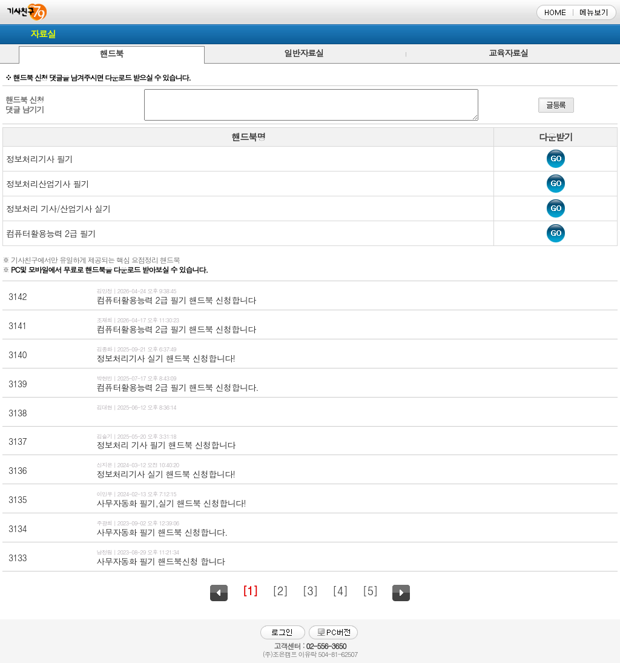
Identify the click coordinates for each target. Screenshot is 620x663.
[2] (280, 590)
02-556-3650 (326, 646)
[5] (370, 590)
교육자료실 (508, 53)
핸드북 (112, 53)
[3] (310, 590)
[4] (340, 590)
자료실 (43, 33)
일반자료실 (303, 53)
